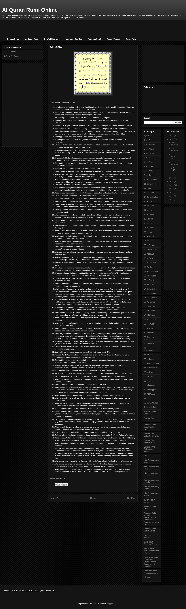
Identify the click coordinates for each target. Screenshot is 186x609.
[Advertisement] (69, 26)
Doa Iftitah (148, 456)
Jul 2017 (173, 149)
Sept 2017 (173, 155)
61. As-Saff (148, 355)
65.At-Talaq (148, 372)
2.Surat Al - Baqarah (12, 56)
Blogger (110, 604)
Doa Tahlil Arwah (51, 39)
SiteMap (147, 577)
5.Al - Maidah (149, 158)
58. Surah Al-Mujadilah (149, 338)
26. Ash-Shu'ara (150, 249)
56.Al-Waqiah (149, 324)
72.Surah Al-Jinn (151, 403)
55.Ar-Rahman (150, 320)
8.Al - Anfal (148, 171)
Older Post (130, 498)
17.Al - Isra (148, 210)
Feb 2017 (173, 143)
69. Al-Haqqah (150, 390)
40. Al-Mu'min (149, 315)
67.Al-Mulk (148, 381)
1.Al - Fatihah (149, 140)
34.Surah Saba (150, 289)
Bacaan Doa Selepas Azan (149, 441)
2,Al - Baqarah (150, 144)
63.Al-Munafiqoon (151, 363)
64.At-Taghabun (150, 368)
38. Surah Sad (150, 306)
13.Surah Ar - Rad (151, 193)
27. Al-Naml (149, 254)
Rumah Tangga (113, 39)
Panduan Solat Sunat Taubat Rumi (150, 427)
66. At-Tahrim (149, 376)
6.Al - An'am (149, 162)
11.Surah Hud (149, 184)
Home (93, 498)
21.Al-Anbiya (149, 228)
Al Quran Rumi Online (30, 10)
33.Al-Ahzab (149, 280)
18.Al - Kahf (149, 214)
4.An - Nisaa (149, 153)
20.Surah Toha (150, 223)
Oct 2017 (173, 163)
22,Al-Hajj (148, 232)
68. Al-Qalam (149, 385)
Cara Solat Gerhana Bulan (150, 543)
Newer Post (55, 498)
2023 (171, 196)
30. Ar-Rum (148, 267)
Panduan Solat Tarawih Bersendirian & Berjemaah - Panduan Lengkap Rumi (151, 518)
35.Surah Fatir (150, 293)
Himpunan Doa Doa (73, 39)
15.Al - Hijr (148, 201)
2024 (171, 200)
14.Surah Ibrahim (151, 197)
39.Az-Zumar (149, 311)
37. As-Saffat (149, 302)
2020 (171, 185)
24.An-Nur (148, 241)
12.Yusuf (147, 188)
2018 (171, 178)
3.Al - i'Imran (149, 149)
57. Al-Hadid (149, 333)
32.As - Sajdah (150, 276)
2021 (171, 189)
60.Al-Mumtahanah (149, 349)
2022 (171, 192)
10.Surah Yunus (150, 179)
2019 (171, 181)
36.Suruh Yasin (150, 298)
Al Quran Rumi (31, 39)
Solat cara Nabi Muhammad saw (151, 572)
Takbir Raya (131, 39)
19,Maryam (148, 219)
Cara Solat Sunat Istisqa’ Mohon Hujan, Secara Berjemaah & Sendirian (151, 561)
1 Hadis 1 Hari (13, 39)
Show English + (57, 478)
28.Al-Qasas (149, 258)
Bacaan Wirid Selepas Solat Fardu (149, 449)
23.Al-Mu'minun (150, 236)
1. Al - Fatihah (10, 52)
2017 (171, 139)
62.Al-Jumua (149, 359)
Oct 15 (173, 169)
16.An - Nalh (149, 206)
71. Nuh (147, 398)
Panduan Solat (94, 39)
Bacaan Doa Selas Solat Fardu (151, 435)
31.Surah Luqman (151, 271)
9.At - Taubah (149, 175)
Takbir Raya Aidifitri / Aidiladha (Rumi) (151, 550)
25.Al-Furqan (149, 245)
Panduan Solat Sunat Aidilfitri (150, 530)
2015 (171, 136)
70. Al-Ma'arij (149, 394)
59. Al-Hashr (149, 344)
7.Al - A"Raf (149, 166)
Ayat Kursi (148, 136)
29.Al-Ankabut (150, 263)
